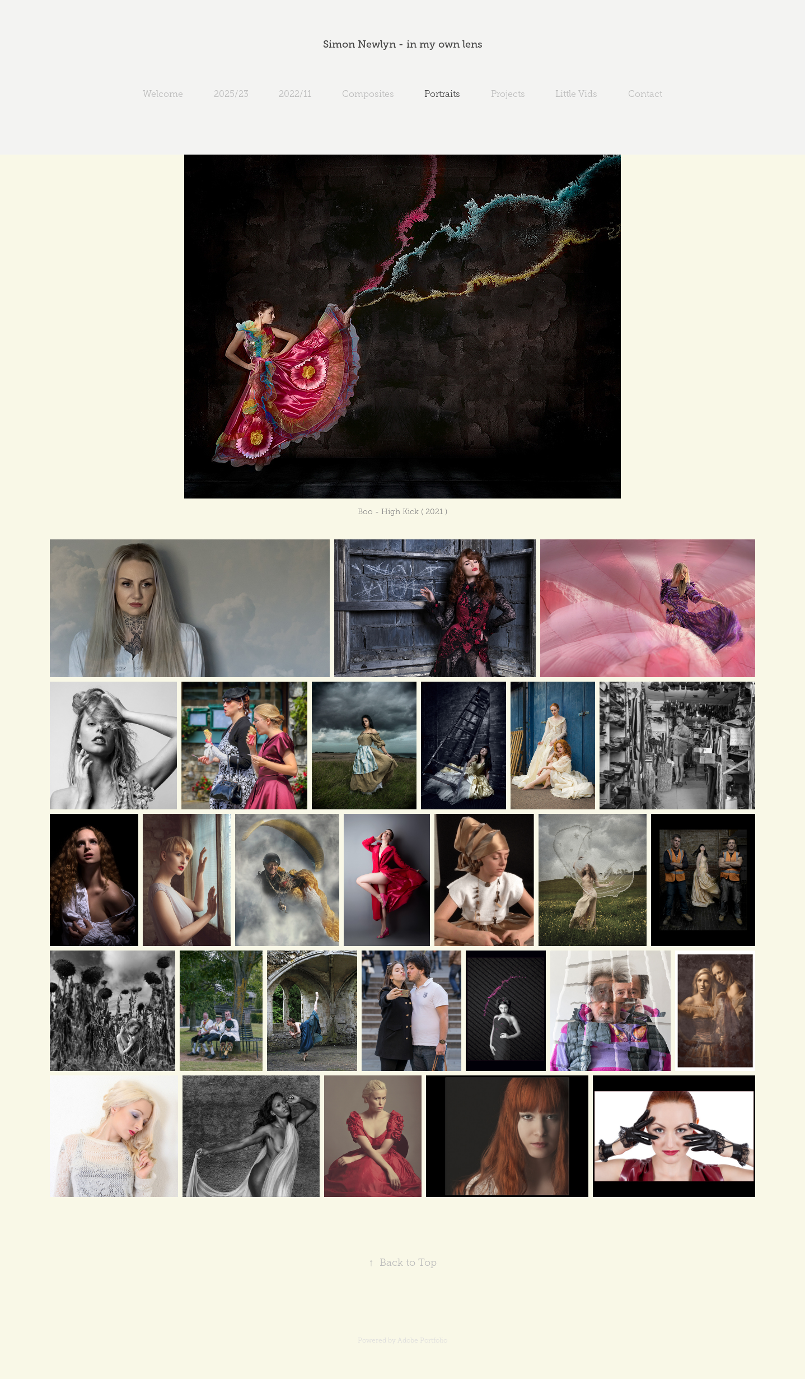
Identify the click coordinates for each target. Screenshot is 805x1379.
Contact (645, 94)
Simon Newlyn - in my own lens (403, 44)
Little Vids (576, 94)
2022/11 (295, 94)
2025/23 (231, 94)
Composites (368, 94)
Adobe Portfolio (422, 1340)
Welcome (163, 94)
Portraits (442, 94)
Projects (508, 94)
